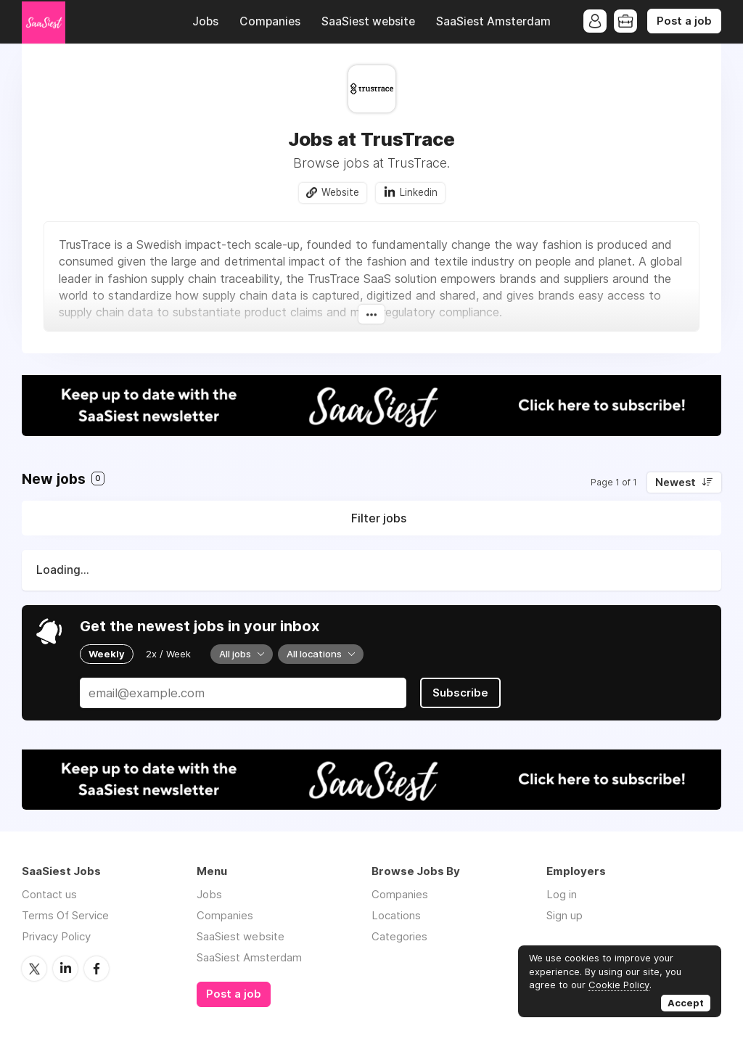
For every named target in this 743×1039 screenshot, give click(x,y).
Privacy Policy (56, 936)
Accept (686, 1003)
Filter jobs (378, 518)
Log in (561, 894)
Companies (269, 21)
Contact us (49, 894)
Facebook (96, 968)
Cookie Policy (618, 984)
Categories (399, 936)
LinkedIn (65, 968)
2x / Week (168, 654)
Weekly (107, 654)
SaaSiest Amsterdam (493, 21)
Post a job (684, 21)
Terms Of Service (65, 915)
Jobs (205, 21)
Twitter (34, 968)
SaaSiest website (368, 21)
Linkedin (419, 192)
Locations (396, 915)
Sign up (564, 915)
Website (340, 192)
